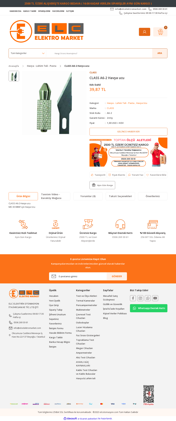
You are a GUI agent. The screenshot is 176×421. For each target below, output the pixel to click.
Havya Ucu (141, 103)
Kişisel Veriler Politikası (115, 313)
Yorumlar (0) (88, 196)
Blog (105, 318)
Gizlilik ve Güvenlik (112, 304)
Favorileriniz (55, 323)
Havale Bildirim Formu (60, 332)
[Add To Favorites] (156, 175)
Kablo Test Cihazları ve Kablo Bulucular (86, 372)
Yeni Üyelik (54, 300)
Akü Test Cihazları (85, 357)
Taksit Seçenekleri (120, 196)
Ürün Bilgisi (23, 196)
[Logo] (47, 31)
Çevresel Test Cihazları (83, 316)
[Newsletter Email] (88, 276)
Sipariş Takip (55, 309)
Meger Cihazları (84, 348)
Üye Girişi (54, 305)
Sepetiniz (54, 319)
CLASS (110, 108)
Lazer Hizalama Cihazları (84, 329)
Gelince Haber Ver (128, 131)
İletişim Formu (56, 328)
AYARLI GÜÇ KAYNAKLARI (83, 363)
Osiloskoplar (82, 322)
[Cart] (160, 31)
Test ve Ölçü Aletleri (86, 296)
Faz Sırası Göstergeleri (88, 335)
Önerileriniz (153, 196)
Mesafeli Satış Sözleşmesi (110, 298)
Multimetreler (83, 309)
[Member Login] (144, 32)
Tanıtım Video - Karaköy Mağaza (51, 196)
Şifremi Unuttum (57, 314)
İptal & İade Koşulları (113, 308)
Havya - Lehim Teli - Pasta (120, 103)
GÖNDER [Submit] (117, 276)
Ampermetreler (84, 352)
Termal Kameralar (85, 300)
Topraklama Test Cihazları (85, 342)
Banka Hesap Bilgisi (59, 342)
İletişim (52, 346)
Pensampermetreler (86, 305)
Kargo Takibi (56, 337)
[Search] (110, 53)
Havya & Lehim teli (85, 378)
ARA (159, 53)
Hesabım (53, 296)
